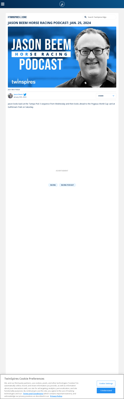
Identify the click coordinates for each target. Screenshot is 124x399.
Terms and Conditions (33, 393)
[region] (62, 386)
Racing (53, 185)
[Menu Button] (2, 4)
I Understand (106, 390)
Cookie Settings (106, 383)
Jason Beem (18, 94)
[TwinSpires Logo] (62, 4)
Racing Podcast (67, 185)
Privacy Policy (56, 396)
